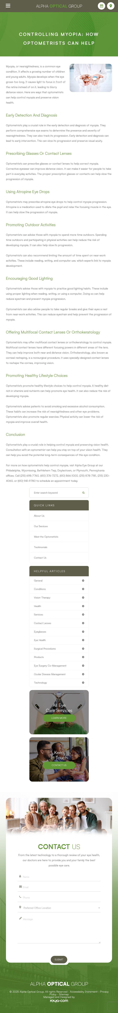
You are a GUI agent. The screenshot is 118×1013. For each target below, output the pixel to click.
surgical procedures (45, 648)
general (38, 580)
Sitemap (64, 994)
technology (40, 682)
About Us (39, 515)
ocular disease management (49, 674)
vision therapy (42, 597)
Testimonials (40, 547)
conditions (40, 588)
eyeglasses (40, 631)
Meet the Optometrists (46, 536)
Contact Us (40, 557)
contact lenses (42, 623)
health (37, 606)
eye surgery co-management (50, 665)
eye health (40, 640)
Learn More (59, 717)
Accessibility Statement (84, 991)
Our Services (41, 526)
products (39, 657)
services (38, 614)
